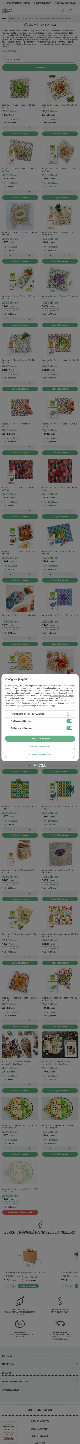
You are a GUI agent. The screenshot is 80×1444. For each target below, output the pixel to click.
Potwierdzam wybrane (40, 747)
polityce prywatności (44, 693)
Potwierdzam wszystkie (40, 738)
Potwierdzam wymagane (40, 755)
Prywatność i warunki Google (62, 695)
